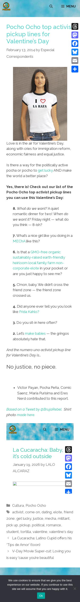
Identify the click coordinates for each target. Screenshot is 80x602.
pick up (12, 525)
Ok (41, 595)
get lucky (45, 170)
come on (32, 512)
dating (47, 512)
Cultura (18, 505)
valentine (40, 532)
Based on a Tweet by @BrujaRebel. (34, 409)
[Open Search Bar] (51, 6)
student (12, 532)
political (38, 525)
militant (64, 518)
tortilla (25, 532)
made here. (26, 415)
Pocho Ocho (36, 505)
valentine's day (61, 532)
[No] (75, 588)
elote (57, 512)
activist (17, 512)
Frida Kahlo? (29, 312)
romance (53, 525)
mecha (50, 518)
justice (38, 518)
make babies (35, 333)
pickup (25, 525)
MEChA (19, 241)
